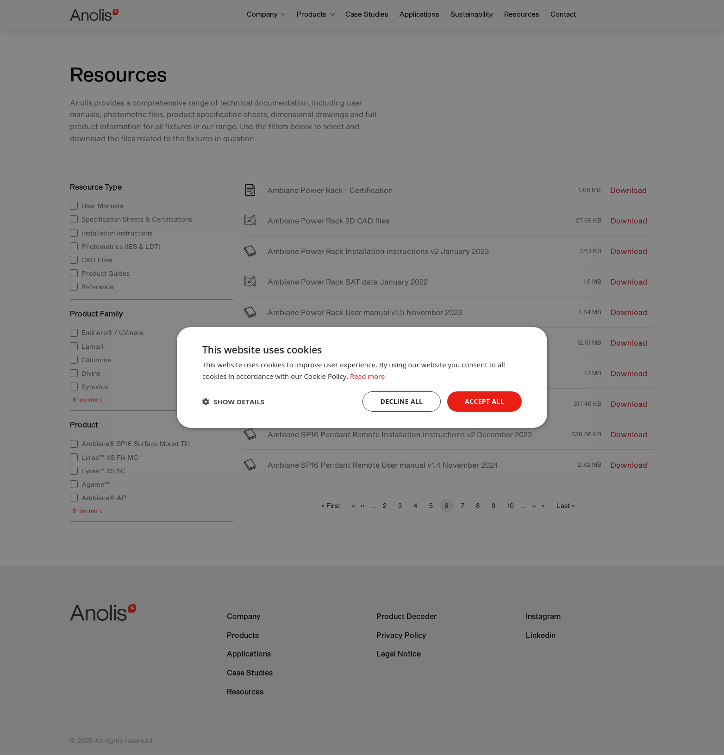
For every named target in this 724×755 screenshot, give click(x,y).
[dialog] (362, 377)
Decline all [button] (401, 401)
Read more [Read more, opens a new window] (368, 376)
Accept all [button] (484, 401)
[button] (233, 401)
